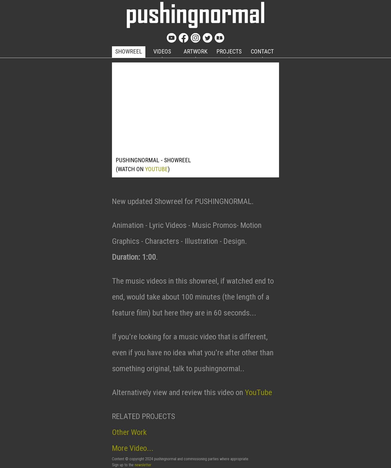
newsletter (143, 465)
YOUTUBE (156, 169)
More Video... (133, 448)
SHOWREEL (128, 51)
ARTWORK (195, 51)
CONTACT (262, 51)
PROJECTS (229, 51)
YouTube (258, 392)
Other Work (129, 432)
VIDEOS (162, 51)
